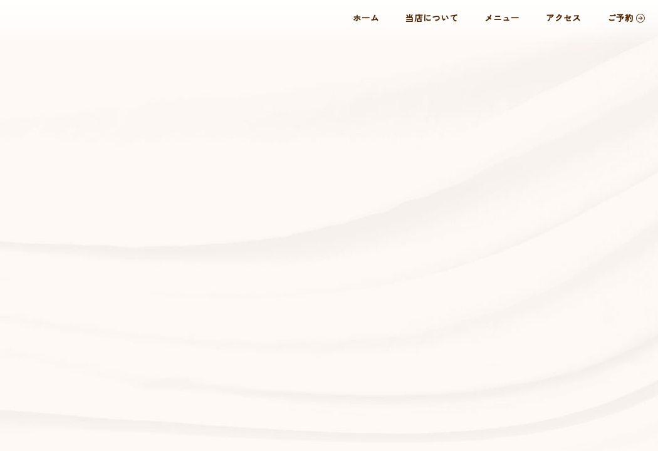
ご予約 (626, 17)
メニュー (502, 17)
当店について (431, 17)
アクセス (563, 17)
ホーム (366, 17)
